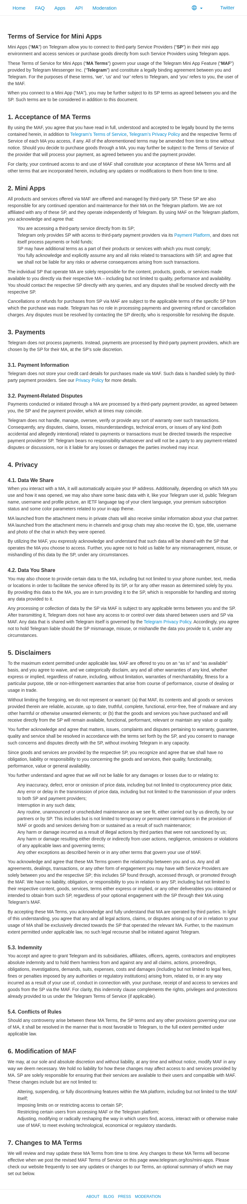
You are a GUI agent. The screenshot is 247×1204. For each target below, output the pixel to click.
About (92, 1196)
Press (124, 1196)
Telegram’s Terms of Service (98, 134)
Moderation (104, 8)
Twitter (223, 7)
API (79, 8)
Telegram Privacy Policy (167, 621)
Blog (108, 1196)
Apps (59, 8)
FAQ (40, 8)
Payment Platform (192, 235)
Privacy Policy (90, 380)
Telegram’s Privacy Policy (154, 134)
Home (19, 8)
